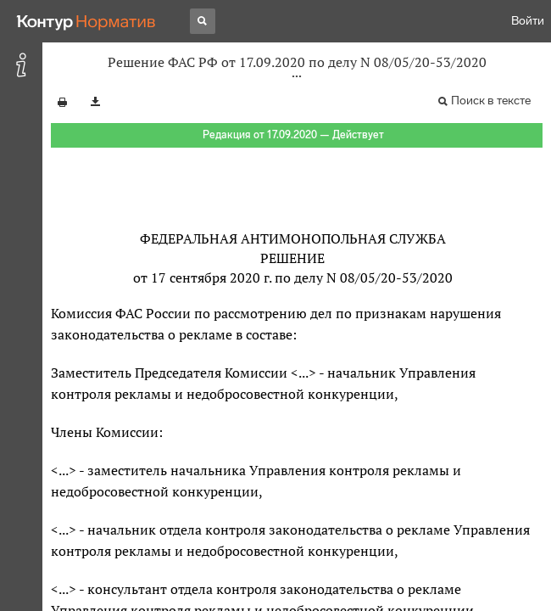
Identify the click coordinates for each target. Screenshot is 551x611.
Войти (527, 21)
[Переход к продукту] (86, 21)
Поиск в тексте (491, 100)
